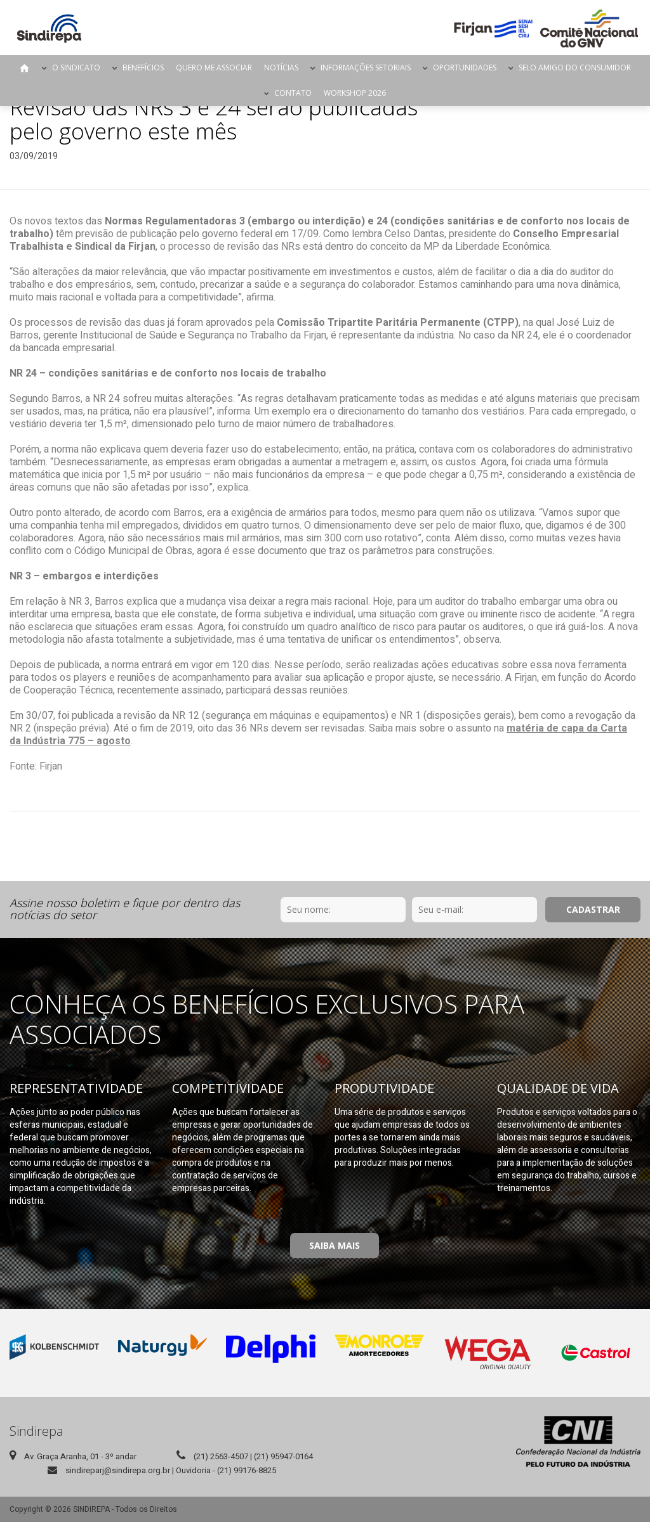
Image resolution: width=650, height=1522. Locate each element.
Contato (293, 92)
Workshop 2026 (355, 92)
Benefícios (143, 67)
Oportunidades (464, 67)
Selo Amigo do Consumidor (575, 67)
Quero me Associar (214, 67)
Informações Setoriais (366, 67)
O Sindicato (76, 67)
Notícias (281, 67)
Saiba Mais (334, 1245)
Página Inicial (24, 68)
